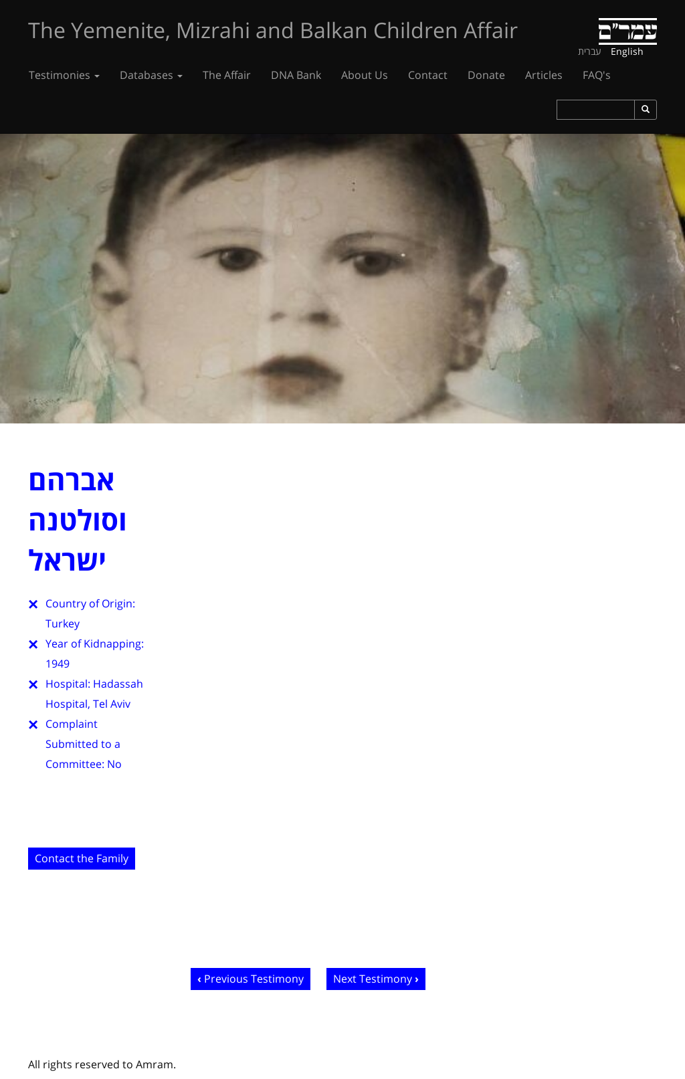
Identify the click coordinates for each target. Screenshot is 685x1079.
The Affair (227, 75)
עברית (589, 51)
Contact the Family (81, 858)
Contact (428, 75)
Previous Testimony (254, 978)
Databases (151, 75)
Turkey (62, 623)
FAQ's (597, 75)
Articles (544, 75)
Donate (486, 75)
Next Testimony (372, 978)
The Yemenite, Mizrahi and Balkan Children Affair (273, 29)
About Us (364, 75)
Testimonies (64, 75)
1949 (57, 663)
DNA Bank (296, 75)
